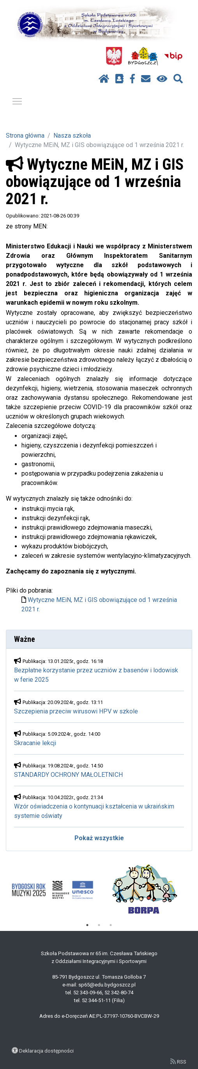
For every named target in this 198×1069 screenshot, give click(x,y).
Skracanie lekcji (35, 743)
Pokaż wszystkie (99, 838)
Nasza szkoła (72, 135)
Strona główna (25, 135)
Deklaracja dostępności (46, 1050)
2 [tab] (99, 925)
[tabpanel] (52, 890)
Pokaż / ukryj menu (17, 100)
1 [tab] (87, 925)
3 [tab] (111, 925)
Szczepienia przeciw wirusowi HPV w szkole (76, 711)
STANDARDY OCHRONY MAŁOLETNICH (68, 774)
